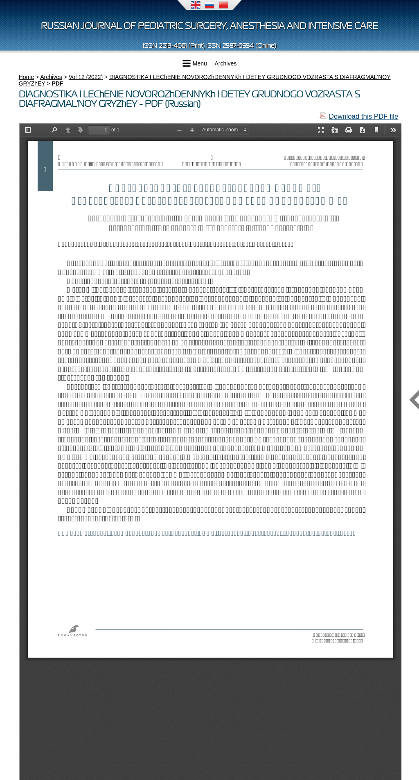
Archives (226, 63)
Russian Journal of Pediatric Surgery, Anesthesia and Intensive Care (209, 26)
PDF (57, 83)
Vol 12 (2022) (86, 77)
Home (26, 77)
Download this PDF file (364, 116)
